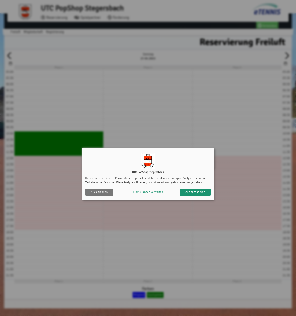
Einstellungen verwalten (148, 191)
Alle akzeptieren (195, 191)
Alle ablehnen (99, 191)
